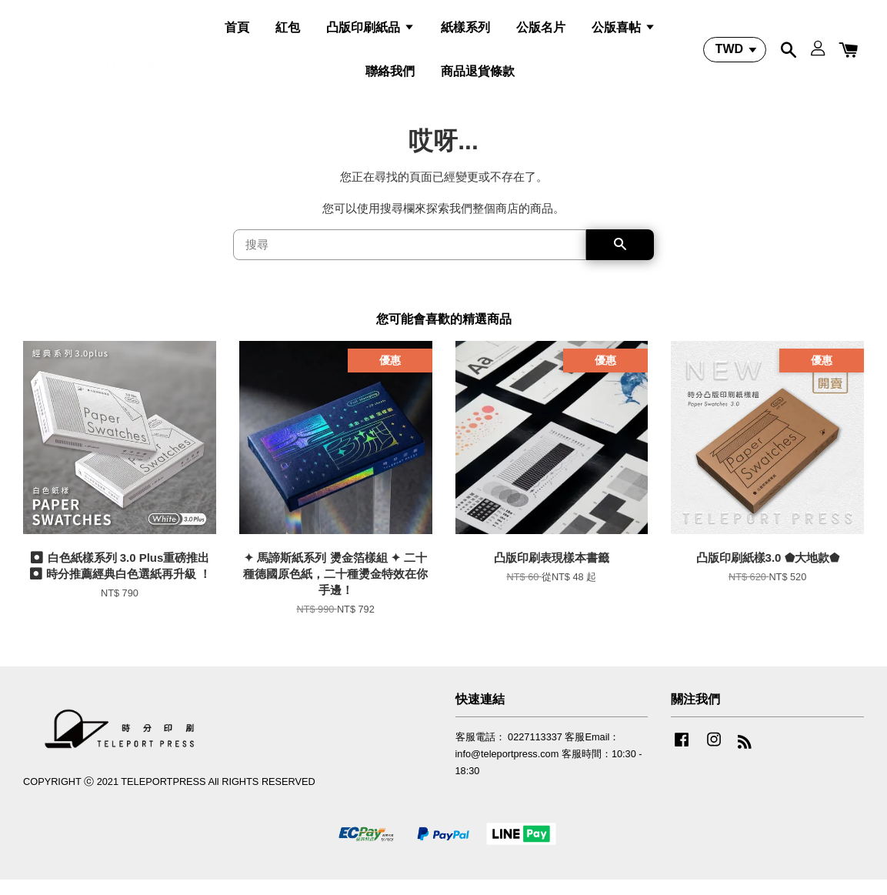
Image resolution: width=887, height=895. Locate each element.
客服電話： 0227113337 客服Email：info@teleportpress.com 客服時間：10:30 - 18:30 (548, 769)
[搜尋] (409, 260)
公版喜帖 (623, 33)
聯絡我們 (390, 77)
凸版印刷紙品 (370, 33)
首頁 (237, 33)
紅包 (287, 33)
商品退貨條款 (478, 77)
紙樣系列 (465, 33)
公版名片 (540, 33)
